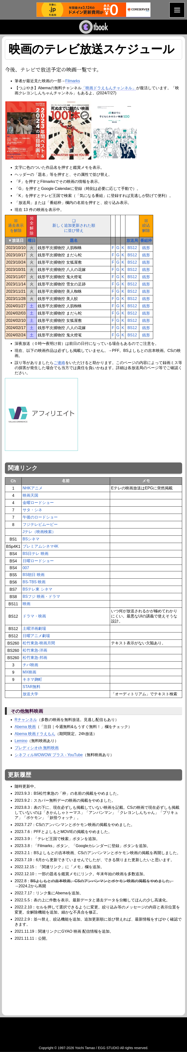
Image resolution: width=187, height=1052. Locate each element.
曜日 (32, 240)
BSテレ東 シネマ (37, 589)
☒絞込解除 (146, 226)
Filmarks (72, 81)
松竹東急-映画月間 (39, 643)
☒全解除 (32, 225)
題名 (74, 240)
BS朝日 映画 (34, 575)
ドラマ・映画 (34, 616)
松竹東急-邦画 (35, 657)
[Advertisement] (46, 978)
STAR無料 (31, 687)
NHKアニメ (33, 488)
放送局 (132, 240)
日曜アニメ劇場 (36, 636)
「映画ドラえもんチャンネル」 (109, 88)
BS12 (132, 248)
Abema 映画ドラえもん (35, 734)
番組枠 (146, 240)
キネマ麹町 (32, 679)
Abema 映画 (25, 727)
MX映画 (29, 672)
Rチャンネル (26, 720)
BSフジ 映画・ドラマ (41, 596)
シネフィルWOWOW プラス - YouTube (49, 755)
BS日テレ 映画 (35, 553)
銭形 (146, 248)
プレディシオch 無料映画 (37, 748)
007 (26, 568)
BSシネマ (31, 539)
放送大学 (30, 694)
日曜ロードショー (38, 561)
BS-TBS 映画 (34, 582)
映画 (26, 604)
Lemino (21, 741)
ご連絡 (59, 363)
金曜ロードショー (38, 503)
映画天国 (30, 495)
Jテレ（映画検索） (39, 532)
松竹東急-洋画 (35, 650)
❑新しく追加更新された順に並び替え (73, 226)
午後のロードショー (40, 517)
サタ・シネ (32, 510)
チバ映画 (30, 665)
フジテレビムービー (40, 524)
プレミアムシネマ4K (41, 546)
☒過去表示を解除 (16, 226)
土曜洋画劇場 (34, 628)
